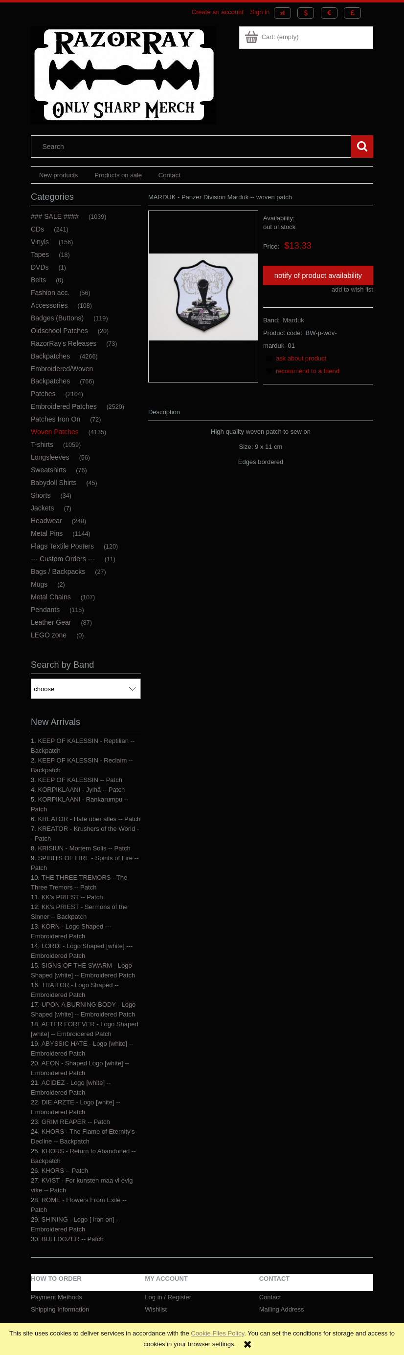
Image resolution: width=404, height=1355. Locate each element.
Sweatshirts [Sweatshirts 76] (48, 470)
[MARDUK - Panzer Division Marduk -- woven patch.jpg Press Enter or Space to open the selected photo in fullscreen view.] (203, 296)
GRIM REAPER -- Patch (76, 1121)
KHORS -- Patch (65, 1170)
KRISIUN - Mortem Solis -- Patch (84, 848)
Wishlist (156, 1309)
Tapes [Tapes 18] (40, 254)
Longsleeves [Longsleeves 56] (50, 457)
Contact (270, 1297)
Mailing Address (281, 1309)
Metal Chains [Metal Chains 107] (51, 597)
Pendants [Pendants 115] (45, 610)
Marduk (293, 320)
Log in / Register (168, 1297)
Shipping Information (60, 1309)
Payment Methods (56, 1297)
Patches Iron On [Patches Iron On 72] (55, 419)
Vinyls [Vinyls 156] (40, 242)
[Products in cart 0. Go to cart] (272, 37)
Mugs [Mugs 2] (39, 584)
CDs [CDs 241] (37, 229)
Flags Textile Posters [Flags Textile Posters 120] (62, 546)
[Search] (362, 146)
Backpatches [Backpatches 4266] (50, 356)
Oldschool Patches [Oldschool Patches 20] (59, 331)
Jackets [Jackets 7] (42, 508)
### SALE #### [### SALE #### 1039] (55, 216)
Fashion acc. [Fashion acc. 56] (50, 292)
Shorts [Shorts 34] (40, 495)
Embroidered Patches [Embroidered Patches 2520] (64, 406)
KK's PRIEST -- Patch (72, 897)
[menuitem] (58, 175)
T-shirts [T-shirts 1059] (42, 444)
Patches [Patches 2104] (43, 394)
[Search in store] (193, 146)
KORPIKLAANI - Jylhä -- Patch (81, 789)
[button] (294, 358)
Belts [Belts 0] (38, 280)
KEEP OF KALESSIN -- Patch (80, 779)
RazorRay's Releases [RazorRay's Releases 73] (63, 343)
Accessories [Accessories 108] (49, 305)
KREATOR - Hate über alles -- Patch (89, 819)
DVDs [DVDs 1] (40, 267)
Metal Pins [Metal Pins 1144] (47, 533)
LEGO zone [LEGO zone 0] (49, 635)
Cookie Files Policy (217, 1333)
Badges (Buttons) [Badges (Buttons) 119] (57, 318)
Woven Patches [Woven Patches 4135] (55, 432)
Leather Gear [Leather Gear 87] (51, 622)
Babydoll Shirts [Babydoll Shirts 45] (53, 483)
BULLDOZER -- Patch (73, 1239)
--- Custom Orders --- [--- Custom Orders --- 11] (63, 559)
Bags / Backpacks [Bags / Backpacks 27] (58, 571)
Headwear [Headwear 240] (46, 521)
